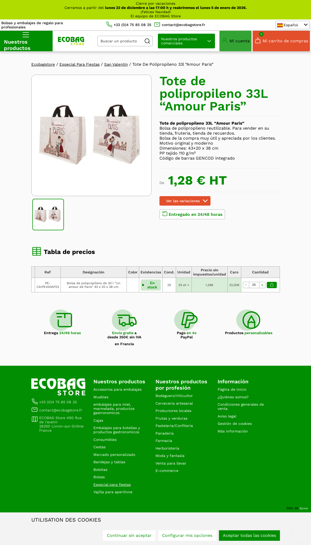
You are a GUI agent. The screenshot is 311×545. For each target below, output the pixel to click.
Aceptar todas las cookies (249, 536)
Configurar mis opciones (187, 536)
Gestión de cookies (237, 442)
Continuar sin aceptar (129, 536)
